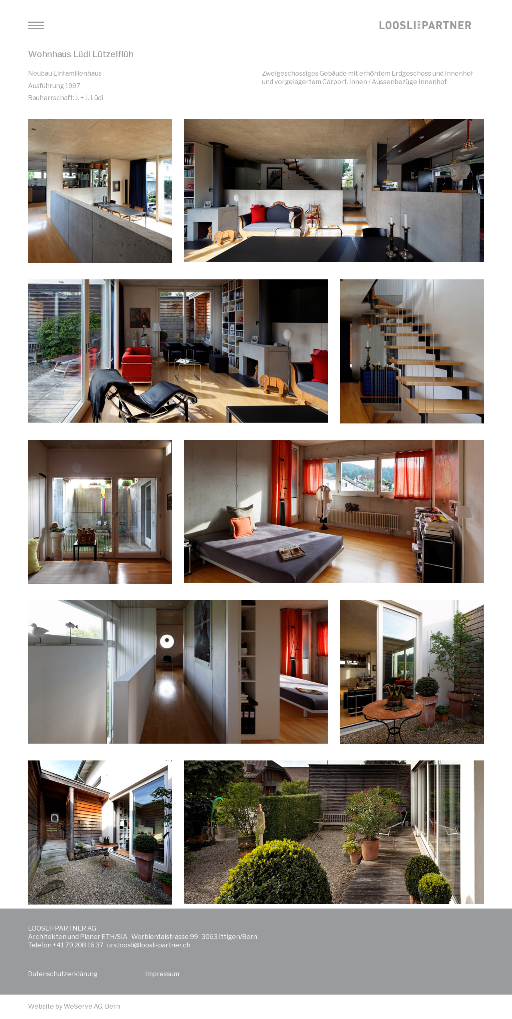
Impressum (162, 974)
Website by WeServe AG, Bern (74, 1006)
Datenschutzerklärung (63, 974)
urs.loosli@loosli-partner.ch (148, 945)
